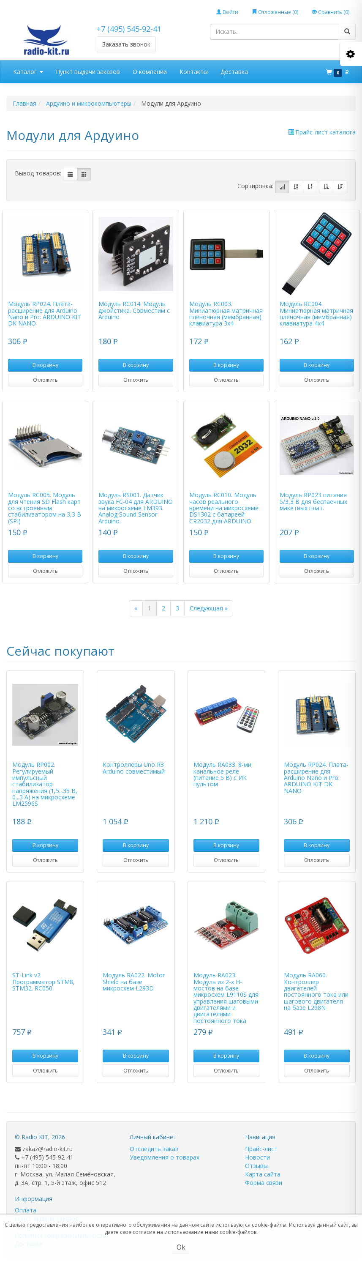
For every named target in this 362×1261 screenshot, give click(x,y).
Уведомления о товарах (164, 1157)
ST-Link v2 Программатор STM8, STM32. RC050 (43, 981)
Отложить (45, 379)
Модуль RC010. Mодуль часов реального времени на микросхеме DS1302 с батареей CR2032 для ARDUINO (224, 508)
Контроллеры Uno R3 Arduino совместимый (134, 767)
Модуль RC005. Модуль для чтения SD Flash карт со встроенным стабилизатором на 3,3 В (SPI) (44, 508)
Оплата (25, 1210)
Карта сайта (262, 1174)
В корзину (45, 365)
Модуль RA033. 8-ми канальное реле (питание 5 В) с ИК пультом (222, 774)
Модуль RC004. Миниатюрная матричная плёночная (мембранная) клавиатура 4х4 (316, 313)
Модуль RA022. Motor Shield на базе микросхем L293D (134, 981)
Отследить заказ (154, 1149)
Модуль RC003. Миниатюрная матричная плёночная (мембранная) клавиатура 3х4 (226, 313)
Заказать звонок (126, 44)
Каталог (28, 72)
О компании (150, 72)
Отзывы (256, 1166)
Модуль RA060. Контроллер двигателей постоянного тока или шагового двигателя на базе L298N (316, 991)
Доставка (234, 72)
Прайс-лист (261, 1149)
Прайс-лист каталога (322, 132)
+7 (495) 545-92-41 (129, 29)
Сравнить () (330, 12)
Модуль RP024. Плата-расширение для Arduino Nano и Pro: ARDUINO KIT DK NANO (44, 313)
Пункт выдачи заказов (88, 72)
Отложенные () (275, 12)
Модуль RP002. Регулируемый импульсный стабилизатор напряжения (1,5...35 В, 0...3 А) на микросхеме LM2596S (44, 783)
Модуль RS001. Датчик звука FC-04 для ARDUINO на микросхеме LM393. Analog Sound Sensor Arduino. (135, 508)
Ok (181, 1247)
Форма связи (263, 1183)
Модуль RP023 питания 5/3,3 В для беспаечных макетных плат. (313, 501)
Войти (227, 12)
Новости (257, 1157)
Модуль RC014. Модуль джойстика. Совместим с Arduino (134, 310)
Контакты (194, 72)
